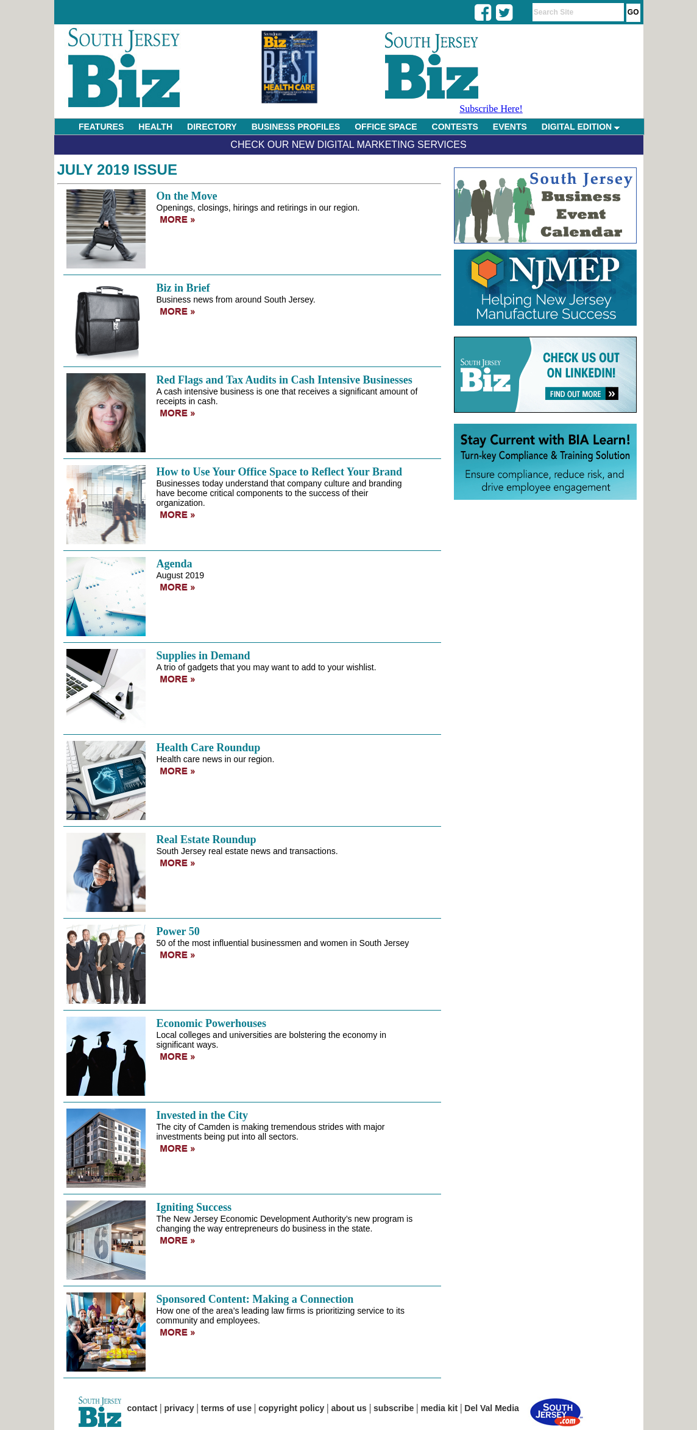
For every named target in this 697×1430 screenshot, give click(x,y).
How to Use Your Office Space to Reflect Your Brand (279, 472)
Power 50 (178, 931)
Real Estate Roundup (207, 839)
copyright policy (291, 1408)
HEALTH (155, 126)
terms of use (226, 1408)
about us (349, 1408)
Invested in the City (203, 1115)
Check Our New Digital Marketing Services (348, 144)
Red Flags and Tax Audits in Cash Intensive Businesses (284, 380)
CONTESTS (455, 126)
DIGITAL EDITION (581, 126)
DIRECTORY (212, 126)
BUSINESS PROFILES (296, 126)
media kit (439, 1408)
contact (142, 1408)
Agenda (175, 564)
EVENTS (510, 126)
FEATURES (101, 126)
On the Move (187, 196)
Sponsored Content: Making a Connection (255, 1299)
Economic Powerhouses (211, 1023)
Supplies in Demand (203, 656)
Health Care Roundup (209, 747)
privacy (179, 1408)
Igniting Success (194, 1207)
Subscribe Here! (491, 108)
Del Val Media (491, 1408)
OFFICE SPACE (386, 126)
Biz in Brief (183, 288)
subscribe (393, 1408)
